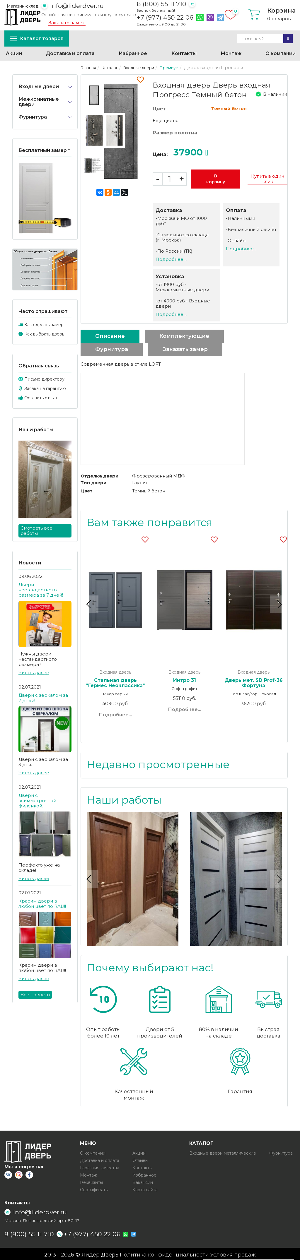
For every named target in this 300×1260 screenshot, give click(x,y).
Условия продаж (233, 1253)
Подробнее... (115, 715)
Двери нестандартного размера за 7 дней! (40, 590)
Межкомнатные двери (38, 101)
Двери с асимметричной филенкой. (37, 800)
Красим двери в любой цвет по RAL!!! (42, 903)
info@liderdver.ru (77, 5)
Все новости (35, 994)
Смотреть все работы (36, 530)
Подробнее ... (171, 259)
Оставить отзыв (40, 397)
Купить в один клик (267, 179)
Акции (14, 53)
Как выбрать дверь (44, 334)
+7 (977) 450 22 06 (165, 17)
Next (278, 603)
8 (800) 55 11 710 (161, 4)
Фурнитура (32, 117)
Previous (89, 603)
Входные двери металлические (222, 1151)
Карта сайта (145, 1187)
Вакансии (142, 1180)
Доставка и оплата (70, 53)
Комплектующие (184, 336)
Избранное (133, 53)
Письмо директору (44, 379)
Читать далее (33, 672)
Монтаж (231, 53)
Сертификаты (94, 1187)
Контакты (184, 53)
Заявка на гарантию (45, 388)
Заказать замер (67, 22)
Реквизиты (91, 1180)
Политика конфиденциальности (164, 1253)
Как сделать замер (44, 324)
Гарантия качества (99, 1165)
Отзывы (140, 1158)
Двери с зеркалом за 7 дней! (43, 697)
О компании (280, 53)
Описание (110, 336)
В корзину (215, 178)
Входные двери (38, 86)
